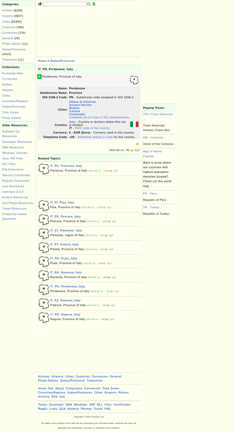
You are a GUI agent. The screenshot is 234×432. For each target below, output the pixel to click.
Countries (9, 27)
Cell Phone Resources (17, 203)
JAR (92, 404)
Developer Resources (17, 141)
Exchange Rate (12, 73)
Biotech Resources (15, 197)
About (59, 388)
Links (53, 408)
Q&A (62, 408)
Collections (74, 388)
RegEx (43, 408)
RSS (54, 396)
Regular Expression (15, 180)
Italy (72, 121)
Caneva (74, 111)
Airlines (7, 10)
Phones (86, 408)
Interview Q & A (13, 191)
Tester (42, 404)
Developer (56, 404)
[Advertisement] (18, 274)
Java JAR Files (12, 158)
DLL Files (8, 164)
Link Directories (13, 186)
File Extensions (13, 169)
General (7, 38)
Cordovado (77, 114)
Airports (7, 16)
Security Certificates (16, 175)
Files (108, 404)
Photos (123, 392)
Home (42, 60)
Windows (80, 404)
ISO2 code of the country (92, 128)
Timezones (9, 59)
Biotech (73, 408)
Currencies (9, 32)
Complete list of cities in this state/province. (99, 117)
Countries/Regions (15, 101)
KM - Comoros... (154, 137)
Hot (50, 388)
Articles (44, 396)
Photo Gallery (11, 43)
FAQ (107, 408)
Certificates (122, 404)
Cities (6, 21)
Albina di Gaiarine (82, 101)
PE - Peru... (151, 193)
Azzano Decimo (80, 104)
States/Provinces (14, 49)
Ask (62, 396)
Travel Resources (14, 208)
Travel (98, 408)
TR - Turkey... (152, 207)
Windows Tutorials (15, 152)
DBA (69, 404)
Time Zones (10, 112)
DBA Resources (13, 147)
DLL (100, 404)
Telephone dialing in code (95, 137)
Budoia (74, 108)
